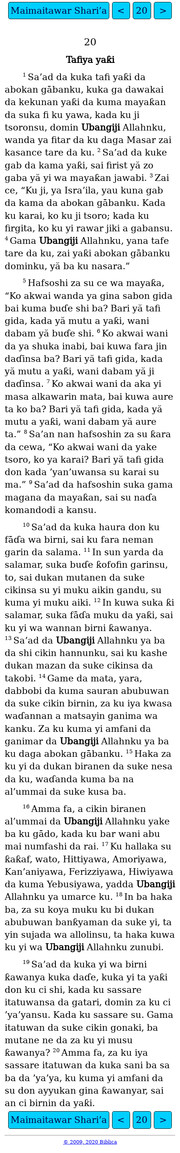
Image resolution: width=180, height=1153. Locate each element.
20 (142, 10)
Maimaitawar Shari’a (59, 10)
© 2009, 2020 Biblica (90, 1142)
